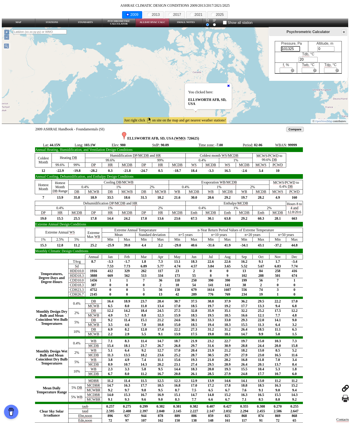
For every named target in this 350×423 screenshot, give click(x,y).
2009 (132, 15)
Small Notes (186, 22)
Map (18, 22)
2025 (217, 15)
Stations (52, 22)
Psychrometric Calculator (119, 22)
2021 (196, 15)
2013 (153, 15)
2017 (175, 15)
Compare (295, 129)
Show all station (238, 23)
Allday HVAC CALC (152, 22)
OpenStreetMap (323, 121)
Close (344, 32)
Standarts (85, 22)
